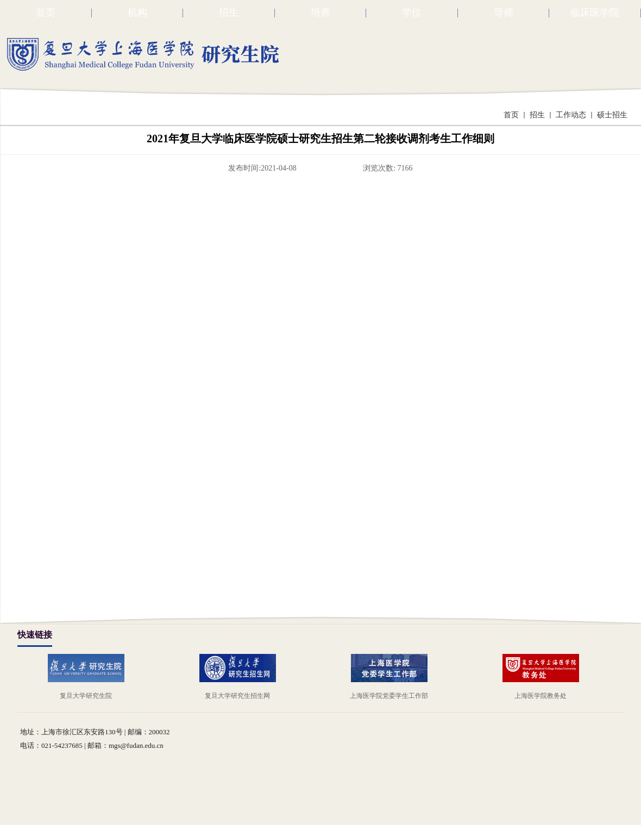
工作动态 (571, 115)
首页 (511, 115)
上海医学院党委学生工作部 (389, 696)
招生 (537, 115)
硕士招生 (612, 115)
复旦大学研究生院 (86, 696)
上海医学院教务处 (540, 696)
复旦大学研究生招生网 (237, 696)
